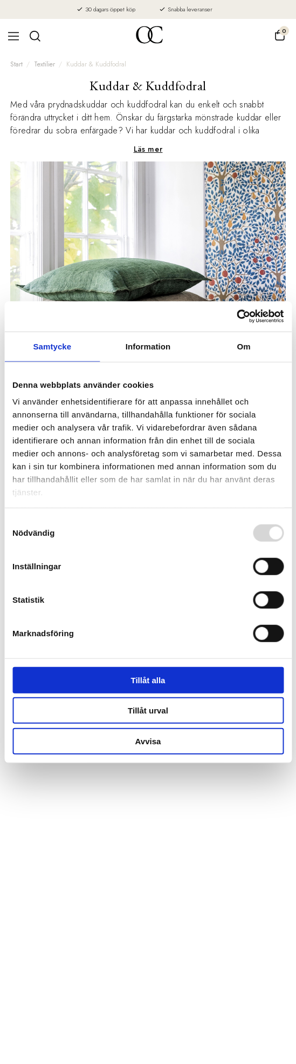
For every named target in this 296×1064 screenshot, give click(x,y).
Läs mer (148, 149)
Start (16, 64)
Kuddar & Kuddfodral (96, 64)
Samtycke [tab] (52, 346)
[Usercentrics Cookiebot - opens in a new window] (236, 316)
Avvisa (148, 740)
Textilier (44, 64)
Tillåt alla (148, 679)
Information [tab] (148, 346)
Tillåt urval (148, 710)
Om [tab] (244, 346)
